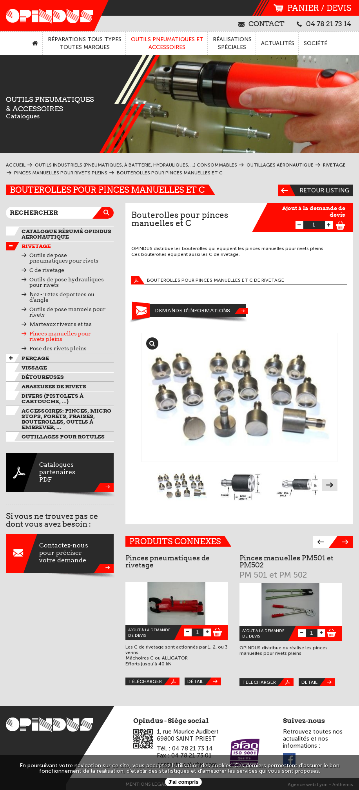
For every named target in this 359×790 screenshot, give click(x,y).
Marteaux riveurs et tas (60, 324)
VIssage (34, 367)
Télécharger (154, 681)
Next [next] (329, 485)
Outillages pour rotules (63, 436)
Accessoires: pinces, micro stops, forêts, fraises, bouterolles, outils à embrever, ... (66, 419)
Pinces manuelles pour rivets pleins (60, 336)
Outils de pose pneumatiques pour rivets (63, 258)
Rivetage (36, 246)
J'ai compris (183, 782)
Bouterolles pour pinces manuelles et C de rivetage (207, 280)
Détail (204, 681)
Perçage (35, 358)
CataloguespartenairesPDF (60, 472)
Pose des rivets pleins (58, 348)
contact (261, 23)
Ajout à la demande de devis (313, 211)
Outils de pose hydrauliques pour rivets (66, 282)
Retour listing (313, 190)
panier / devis (312, 8)
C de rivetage (46, 270)
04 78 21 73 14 (324, 23)
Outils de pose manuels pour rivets (67, 312)
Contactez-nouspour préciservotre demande (60, 553)
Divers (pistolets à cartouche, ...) (52, 398)
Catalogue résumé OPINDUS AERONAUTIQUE (66, 234)
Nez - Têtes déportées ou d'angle (61, 297)
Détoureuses (43, 377)
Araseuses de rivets (54, 386)
